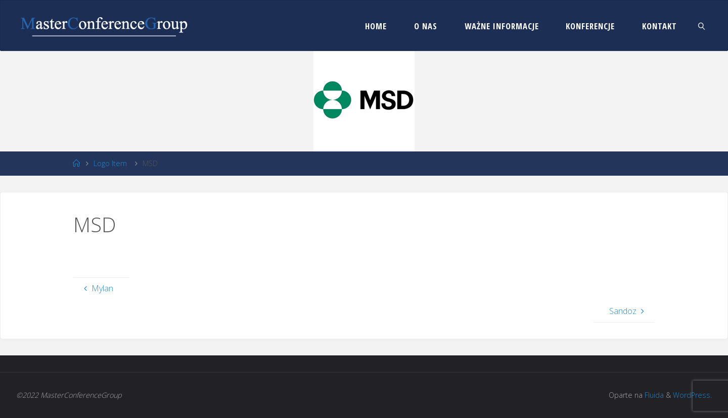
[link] (702, 26)
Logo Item (110, 163)
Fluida (653, 395)
